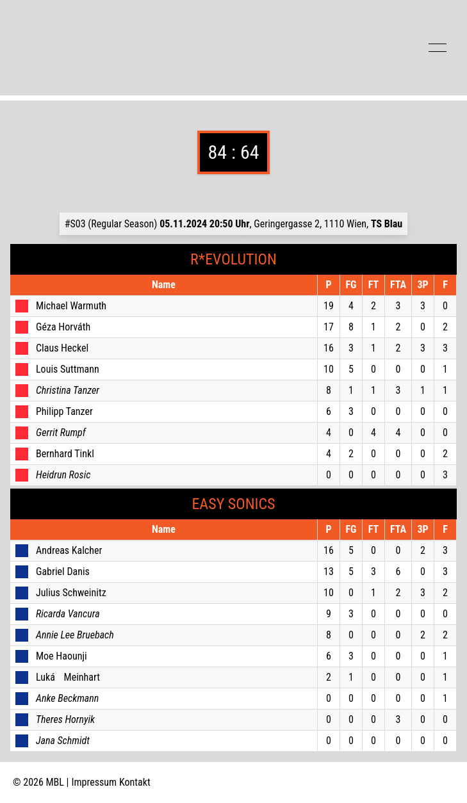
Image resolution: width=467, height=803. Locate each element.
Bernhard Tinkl (65, 454)
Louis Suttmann (67, 369)
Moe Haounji (61, 656)
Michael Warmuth (71, 306)
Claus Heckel (62, 348)
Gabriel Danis (63, 571)
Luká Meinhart (68, 677)
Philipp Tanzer (64, 411)
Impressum (94, 782)
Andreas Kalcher (69, 550)
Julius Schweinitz (71, 593)
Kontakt (135, 782)
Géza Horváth (63, 327)
